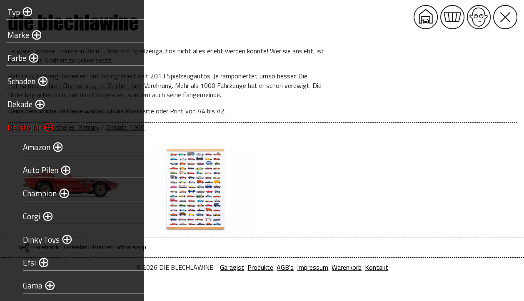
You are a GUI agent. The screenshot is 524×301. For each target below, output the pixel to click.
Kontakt (447, 267)
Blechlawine (164, 127)
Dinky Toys (38, 239)
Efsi (27, 262)
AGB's (355, 267)
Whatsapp (272, 247)
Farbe (14, 58)
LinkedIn (215, 247)
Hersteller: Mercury (213, 127)
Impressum (383, 267)
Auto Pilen (38, 170)
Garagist (302, 267)
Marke (16, 35)
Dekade (17, 104)
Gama (30, 285)
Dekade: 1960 (265, 127)
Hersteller (22, 127)
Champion (37, 193)
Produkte (331, 267)
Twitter (242, 247)
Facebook (185, 247)
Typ (11, 12)
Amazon (34, 147)
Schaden (19, 81)
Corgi (29, 216)
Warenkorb (417, 267)
